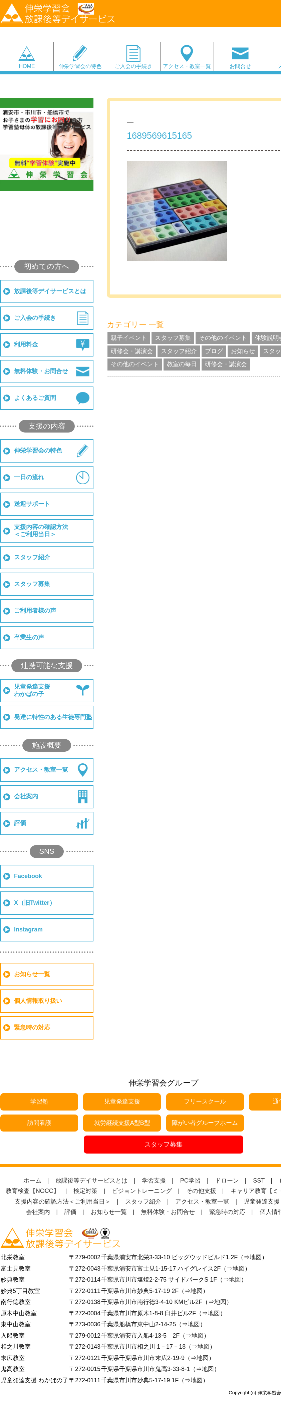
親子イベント (129, 337)
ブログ (214, 351)
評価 (20, 823)
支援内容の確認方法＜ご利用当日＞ (41, 531)
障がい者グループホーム (205, 1123)
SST (259, 1180)
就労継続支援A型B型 (122, 1123)
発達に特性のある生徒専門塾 (53, 717)
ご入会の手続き (133, 66)
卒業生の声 (29, 637)
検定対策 (85, 1191)
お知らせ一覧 (32, 974)
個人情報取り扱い (38, 1000)
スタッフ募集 (32, 584)
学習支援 (154, 1180)
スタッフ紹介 (32, 557)
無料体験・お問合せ (41, 371)
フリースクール (205, 1101)
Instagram (28, 929)
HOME (27, 66)
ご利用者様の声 (35, 610)
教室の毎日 (182, 364)
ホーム (32, 1180)
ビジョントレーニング (142, 1191)
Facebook (28, 876)
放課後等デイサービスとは (50, 291)
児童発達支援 (122, 1101)
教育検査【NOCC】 (32, 1191)
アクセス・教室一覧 (187, 66)
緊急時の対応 (32, 1027)
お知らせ (243, 351)
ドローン (227, 1180)
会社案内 (26, 796)
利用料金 (26, 344)
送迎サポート (32, 504)
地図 (256, 1257)
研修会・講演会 (132, 351)
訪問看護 (39, 1123)
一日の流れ (29, 477)
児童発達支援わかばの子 (32, 690)
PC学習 (190, 1180)
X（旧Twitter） (34, 902)
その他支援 (201, 1191)
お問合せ (240, 66)
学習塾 (39, 1101)
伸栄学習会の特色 (80, 66)
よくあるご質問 (35, 398)
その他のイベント (223, 337)
